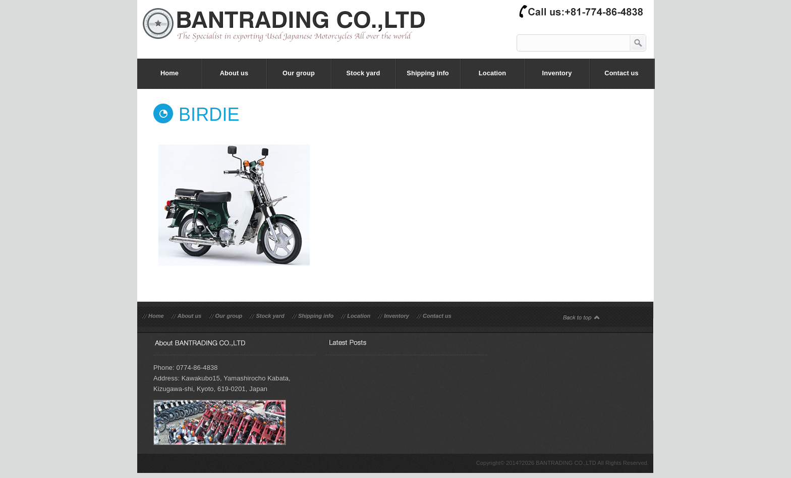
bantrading (289, 32)
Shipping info (315, 316)
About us (190, 316)
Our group (229, 316)
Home (156, 316)
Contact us (437, 316)
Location (358, 316)
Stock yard (270, 316)
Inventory (396, 316)
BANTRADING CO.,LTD (566, 463)
